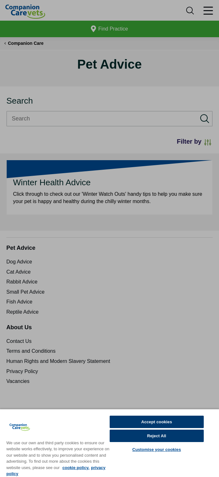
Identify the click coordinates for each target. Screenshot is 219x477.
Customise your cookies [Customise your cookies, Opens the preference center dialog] (156, 449)
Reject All (156, 435)
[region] (109, 443)
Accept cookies (156, 421)
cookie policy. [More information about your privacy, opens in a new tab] (75, 467)
